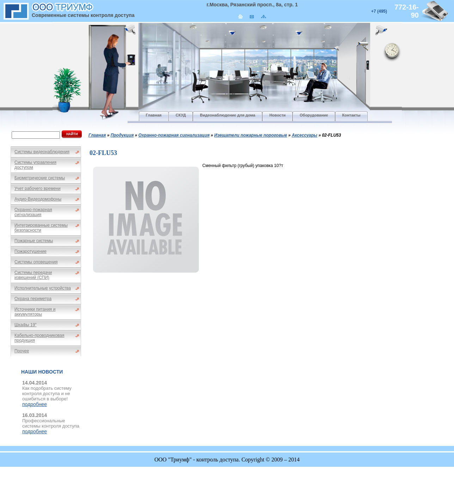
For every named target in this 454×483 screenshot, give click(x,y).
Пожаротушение (30, 251)
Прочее (21, 350)
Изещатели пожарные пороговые (250, 135)
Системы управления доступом (35, 165)
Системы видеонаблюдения (41, 151)
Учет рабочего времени (37, 188)
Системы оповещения (36, 262)
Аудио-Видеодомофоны (37, 199)
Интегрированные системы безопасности (41, 228)
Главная (97, 135)
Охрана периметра (32, 298)
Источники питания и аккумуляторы (34, 312)
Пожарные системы (33, 240)
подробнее (34, 404)
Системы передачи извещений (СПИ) (33, 275)
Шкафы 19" (25, 324)
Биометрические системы (39, 177)
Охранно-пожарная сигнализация (33, 212)
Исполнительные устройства (42, 288)
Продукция (122, 135)
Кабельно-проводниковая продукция (39, 338)
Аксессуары (304, 135)
